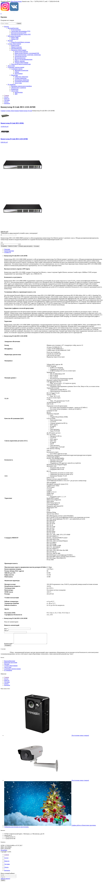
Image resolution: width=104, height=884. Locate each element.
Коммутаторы (15, 45)
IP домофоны (11, 84)
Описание (7, 249)
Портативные (19, 73)
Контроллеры (19, 92)
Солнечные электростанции (16, 67)
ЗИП (16, 94)
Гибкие (17, 72)
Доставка (7, 684)
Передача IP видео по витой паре (21, 64)
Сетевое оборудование (14, 43)
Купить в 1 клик (12, 246)
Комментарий (8, 645)
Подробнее (4, 852)
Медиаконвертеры (16, 48)
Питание (10, 40)
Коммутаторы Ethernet (21, 51)
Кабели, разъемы (20, 61)
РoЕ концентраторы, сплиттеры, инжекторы (28, 54)
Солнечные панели (16, 69)
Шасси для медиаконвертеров (23, 59)
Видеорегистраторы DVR (18, 33)
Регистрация (18, 1)
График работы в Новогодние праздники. (84, 827)
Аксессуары (11, 65)
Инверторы (14, 75)
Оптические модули (20, 56)
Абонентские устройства (18, 87)
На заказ (36, 246)
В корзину (4, 246)
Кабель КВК (15, 37)
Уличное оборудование (21, 62)
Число (6, 630)
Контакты (7, 687)
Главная (3, 110)
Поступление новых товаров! (80, 737)
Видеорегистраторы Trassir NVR (21, 34)
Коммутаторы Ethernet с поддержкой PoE (27, 53)
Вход (12, 1)
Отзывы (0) (7, 252)
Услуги (6, 681)
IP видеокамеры (16, 29)
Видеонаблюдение (13, 28)
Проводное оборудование (18, 50)
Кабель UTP (14, 39)
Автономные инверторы (22, 80)
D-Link (30, 110)
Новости (6, 682)
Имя (6, 628)
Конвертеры (14, 89)
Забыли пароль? (5, 880)
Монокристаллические (21, 70)
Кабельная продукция (14, 36)
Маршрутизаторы (16, 47)
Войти (3, 882)
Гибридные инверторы (21, 76)
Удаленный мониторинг (22, 81)
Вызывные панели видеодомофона (21, 86)
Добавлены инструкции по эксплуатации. (16, 829)
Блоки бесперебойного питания (20, 42)
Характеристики (9, 251)
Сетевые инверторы (20, 78)
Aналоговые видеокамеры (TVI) (20, 31)
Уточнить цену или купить (25, 246)
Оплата (6, 685)
